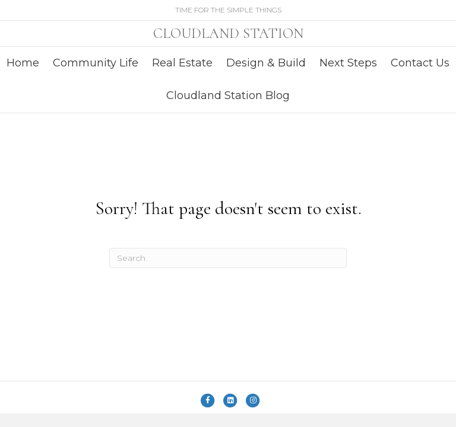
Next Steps (348, 62)
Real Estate (182, 62)
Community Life (95, 62)
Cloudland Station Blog (228, 95)
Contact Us (420, 62)
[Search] (228, 258)
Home (23, 62)
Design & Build (266, 62)
